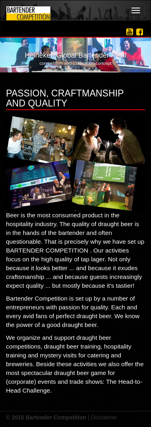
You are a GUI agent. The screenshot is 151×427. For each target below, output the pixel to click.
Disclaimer (104, 417)
